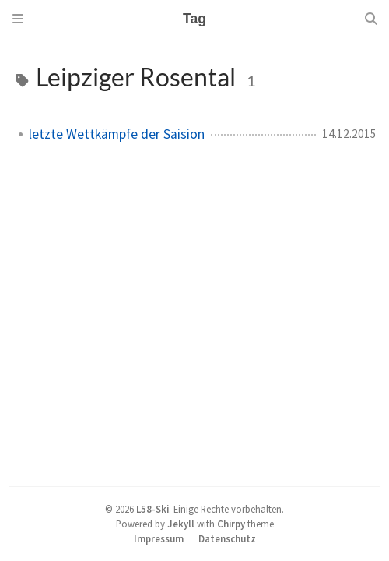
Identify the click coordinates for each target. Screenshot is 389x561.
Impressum (159, 538)
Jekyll (180, 523)
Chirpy (231, 523)
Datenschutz (227, 538)
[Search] (371, 19)
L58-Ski (152, 509)
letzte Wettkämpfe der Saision (117, 134)
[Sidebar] (18, 19)
